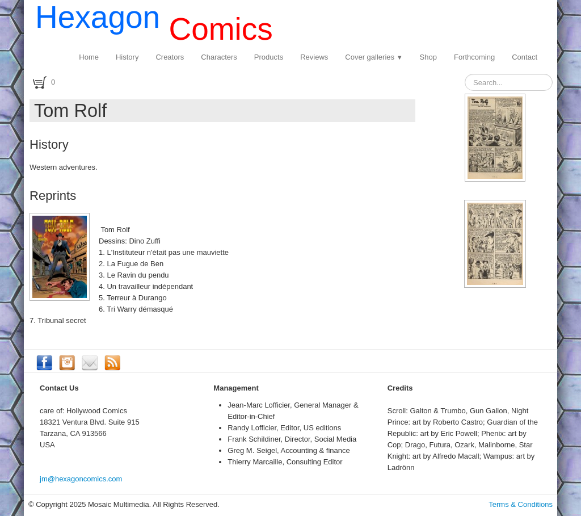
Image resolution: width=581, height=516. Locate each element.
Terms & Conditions (521, 504)
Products (268, 57)
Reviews (314, 57)
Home (89, 57)
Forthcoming (474, 57)
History (127, 57)
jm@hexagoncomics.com (81, 479)
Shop (428, 57)
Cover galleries (373, 57)
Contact (524, 57)
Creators (169, 57)
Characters (219, 57)
